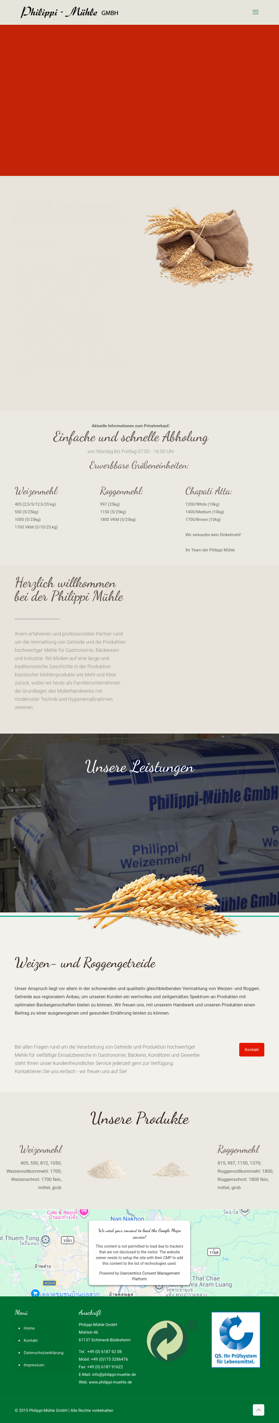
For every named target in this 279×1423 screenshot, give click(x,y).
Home (29, 1328)
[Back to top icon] (258, 1410)
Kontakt (31, 1340)
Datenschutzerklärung (43, 1352)
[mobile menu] (255, 12)
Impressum (34, 1365)
